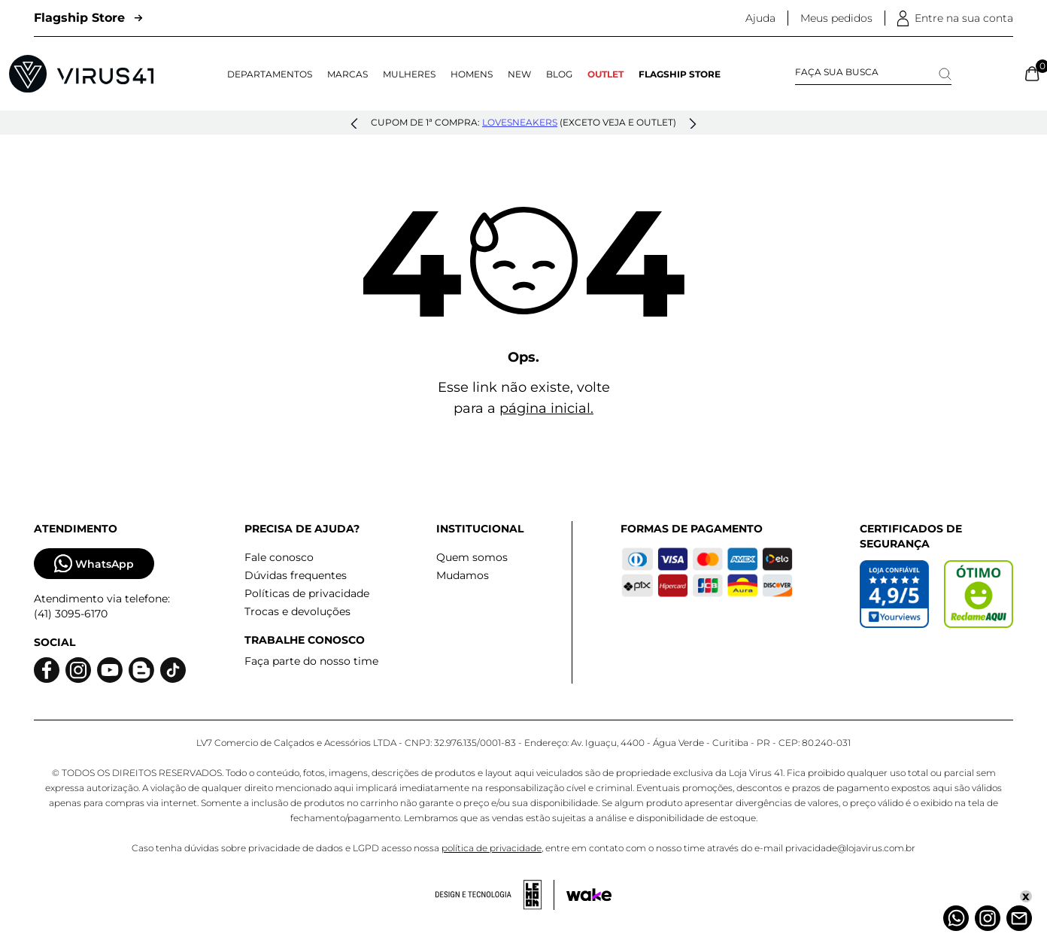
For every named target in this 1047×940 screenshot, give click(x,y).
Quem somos (472, 557)
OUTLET (605, 74)
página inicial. (546, 408)
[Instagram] (987, 918)
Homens (472, 74)
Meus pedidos (836, 18)
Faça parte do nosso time (311, 661)
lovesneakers (519, 122)
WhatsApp (94, 563)
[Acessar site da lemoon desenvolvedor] (494, 895)
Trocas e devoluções (297, 611)
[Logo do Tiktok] (173, 670)
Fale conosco (279, 557)
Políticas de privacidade (306, 593)
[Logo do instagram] (78, 670)
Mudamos (462, 575)
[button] (354, 124)
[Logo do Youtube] (110, 670)
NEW (519, 74)
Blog (559, 74)
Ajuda (760, 18)
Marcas (347, 74)
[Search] (945, 74)
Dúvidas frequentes (295, 575)
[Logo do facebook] (46, 670)
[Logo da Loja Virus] (81, 73)
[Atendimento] (1019, 918)
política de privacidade (492, 848)
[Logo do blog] (141, 670)
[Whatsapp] (956, 918)
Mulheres (409, 74)
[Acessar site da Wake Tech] (589, 895)
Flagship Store (88, 18)
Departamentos (269, 74)
